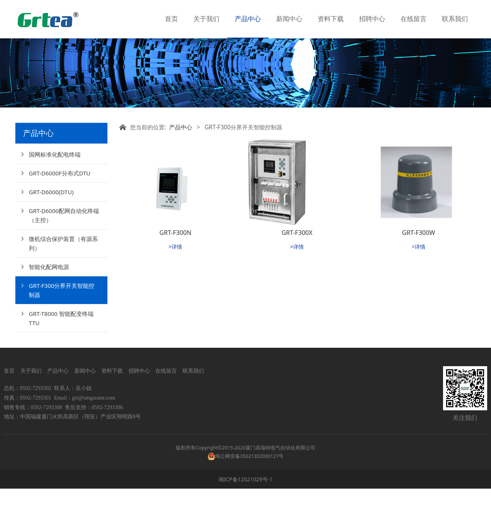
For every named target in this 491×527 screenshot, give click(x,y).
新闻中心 (289, 19)
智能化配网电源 (49, 305)
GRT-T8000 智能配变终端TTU (61, 356)
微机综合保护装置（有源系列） (63, 281)
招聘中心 (372, 19)
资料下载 (331, 19)
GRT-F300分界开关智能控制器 (61, 328)
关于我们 (206, 19)
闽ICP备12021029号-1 (246, 517)
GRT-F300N (175, 271)
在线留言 (413, 19)
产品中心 (248, 19)
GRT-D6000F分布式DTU (60, 211)
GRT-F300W (418, 271)
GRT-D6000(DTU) (51, 230)
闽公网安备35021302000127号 (249, 494)
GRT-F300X (297, 271)
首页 (171, 19)
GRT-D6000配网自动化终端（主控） (64, 253)
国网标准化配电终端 (55, 193)
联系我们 (455, 19)
